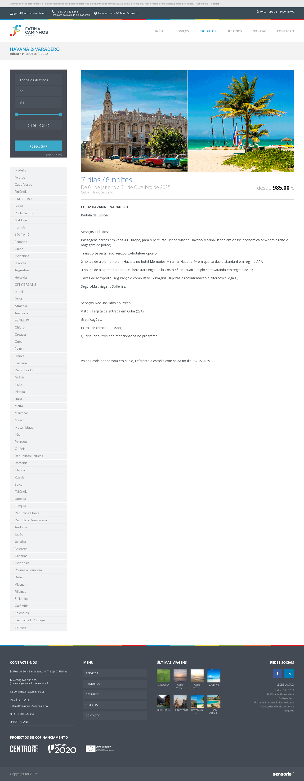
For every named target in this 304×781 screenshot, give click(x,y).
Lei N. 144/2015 (284, 690)
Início (160, 31)
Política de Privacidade (280, 694)
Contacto (285, 31)
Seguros (289, 710)
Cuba (44, 54)
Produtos (207, 31)
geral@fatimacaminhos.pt (30, 13)
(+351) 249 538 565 (67, 11)
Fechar (215, 3)
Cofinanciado (286, 698)
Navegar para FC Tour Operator (118, 13)
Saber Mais (202, 3)
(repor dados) (54, 154)
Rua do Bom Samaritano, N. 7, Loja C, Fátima (38, 671)
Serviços (182, 31)
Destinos (234, 31)
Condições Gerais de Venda (277, 706)
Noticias (259, 31)
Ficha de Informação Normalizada (274, 702)
